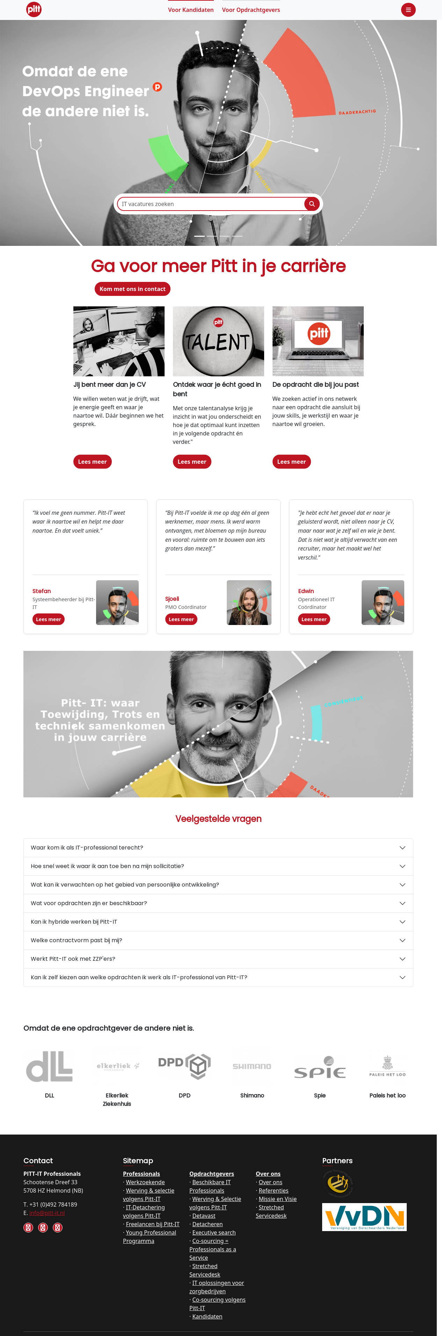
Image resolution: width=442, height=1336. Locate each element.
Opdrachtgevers (251, 10)
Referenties (273, 1190)
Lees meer (92, 462)
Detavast (203, 1216)
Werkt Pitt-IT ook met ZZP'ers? (73, 959)
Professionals (141, 1174)
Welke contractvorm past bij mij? (76, 940)
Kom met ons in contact (133, 289)
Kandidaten (191, 10)
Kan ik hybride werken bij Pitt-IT (74, 922)
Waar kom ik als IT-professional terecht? (87, 848)
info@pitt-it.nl (47, 1213)
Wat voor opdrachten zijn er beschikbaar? (89, 903)
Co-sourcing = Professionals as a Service (212, 1249)
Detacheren (207, 1224)
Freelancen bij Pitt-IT (152, 1224)
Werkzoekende (145, 1182)
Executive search (214, 1232)
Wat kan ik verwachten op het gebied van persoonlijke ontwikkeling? (125, 885)
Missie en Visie (278, 1199)
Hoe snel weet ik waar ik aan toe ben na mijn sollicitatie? (107, 866)
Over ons (268, 1174)
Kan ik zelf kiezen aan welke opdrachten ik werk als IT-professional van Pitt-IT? (139, 977)
